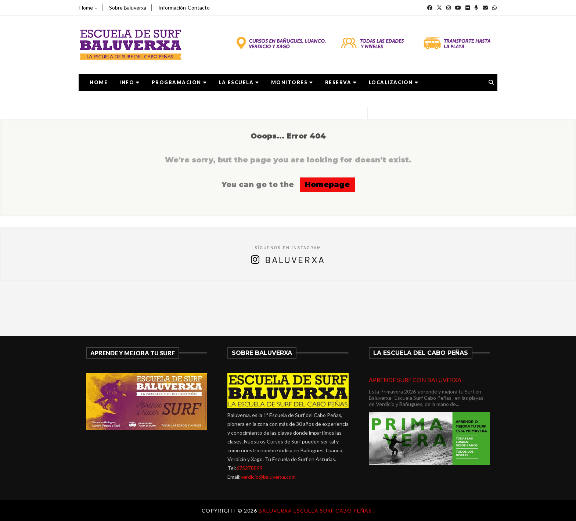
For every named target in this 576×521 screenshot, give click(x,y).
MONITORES (292, 82)
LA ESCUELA (239, 82)
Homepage (327, 184)
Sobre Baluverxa (127, 7)
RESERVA (341, 82)
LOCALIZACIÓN (394, 82)
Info (129, 82)
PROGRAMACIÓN (179, 82)
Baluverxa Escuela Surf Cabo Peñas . (317, 510)
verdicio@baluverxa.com (268, 477)
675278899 (249, 468)
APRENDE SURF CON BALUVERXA (415, 379)
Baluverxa (295, 260)
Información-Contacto (184, 7)
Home (88, 7)
